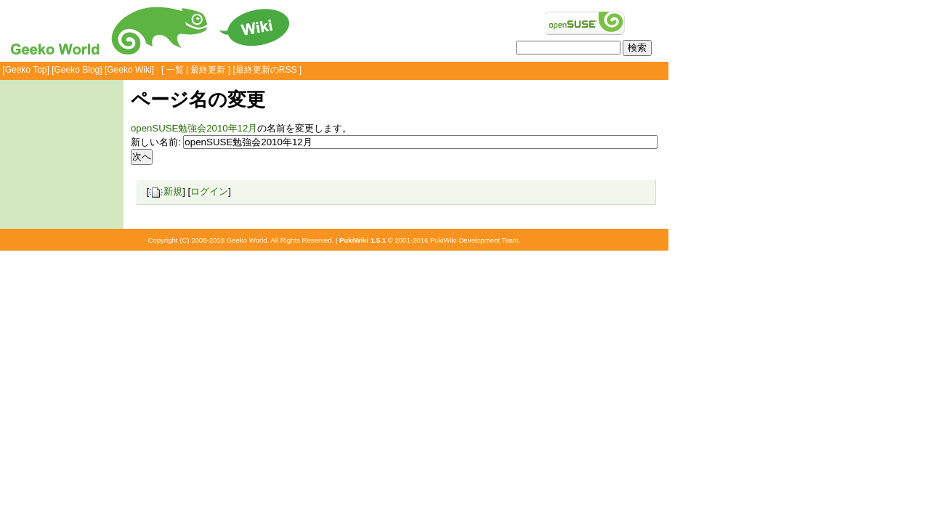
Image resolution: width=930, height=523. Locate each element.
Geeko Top (26, 70)
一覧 (175, 70)
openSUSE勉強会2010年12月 (194, 128)
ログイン (209, 191)
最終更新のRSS (266, 70)
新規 (165, 191)
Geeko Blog (77, 70)
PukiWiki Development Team (474, 240)
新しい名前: (156, 142)
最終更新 (207, 70)
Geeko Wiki (129, 70)
